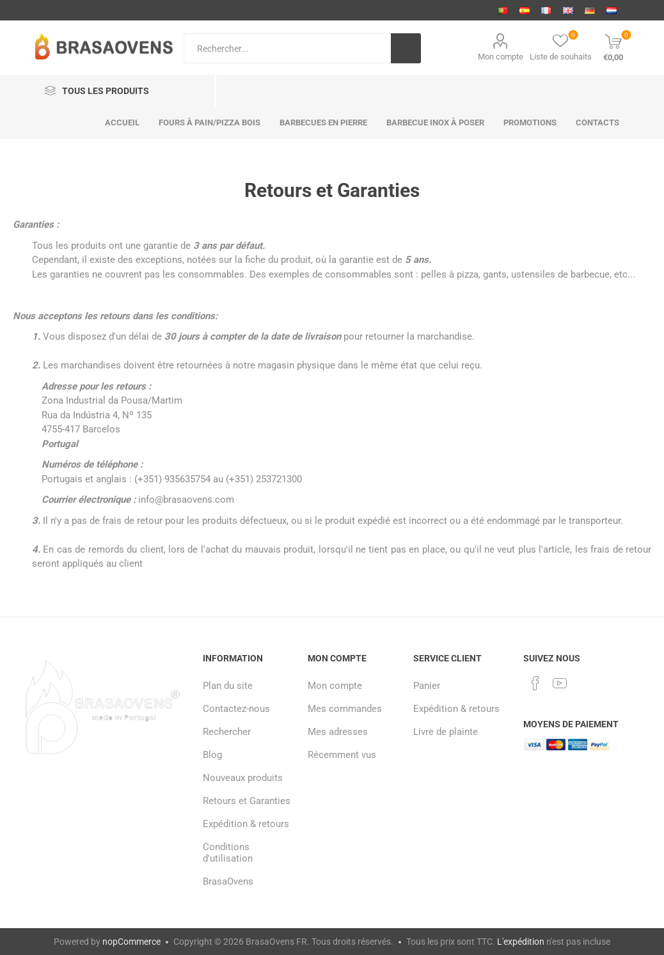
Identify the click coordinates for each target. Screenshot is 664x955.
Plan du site (228, 685)
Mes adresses (338, 732)
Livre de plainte (445, 732)
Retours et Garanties (246, 801)
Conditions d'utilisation (228, 852)
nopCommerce (131, 941)
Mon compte (500, 56)
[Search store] (287, 48)
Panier (426, 685)
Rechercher (227, 732)
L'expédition (520, 941)
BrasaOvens (228, 881)
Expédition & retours (246, 824)
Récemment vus (342, 755)
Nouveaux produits (243, 778)
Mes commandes (345, 708)
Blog (212, 755)
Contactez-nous (236, 708)
